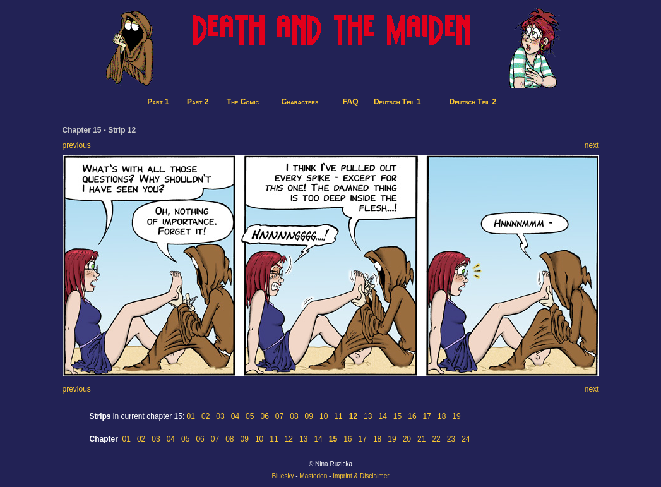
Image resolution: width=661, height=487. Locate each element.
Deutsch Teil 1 (397, 101)
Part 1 (158, 101)
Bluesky (282, 475)
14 (382, 416)
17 (427, 416)
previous (77, 145)
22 (436, 439)
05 (250, 416)
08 (294, 416)
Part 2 (197, 101)
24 (466, 439)
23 (451, 439)
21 (421, 439)
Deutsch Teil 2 (473, 101)
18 (442, 416)
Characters (300, 101)
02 (205, 416)
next (592, 145)
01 (191, 416)
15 (397, 416)
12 (289, 439)
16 (412, 416)
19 (456, 416)
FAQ (351, 101)
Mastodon (313, 475)
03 (220, 416)
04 (235, 416)
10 (323, 416)
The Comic (243, 101)
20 (407, 439)
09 (309, 416)
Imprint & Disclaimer (361, 475)
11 (338, 416)
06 (264, 416)
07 (279, 416)
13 (368, 416)
